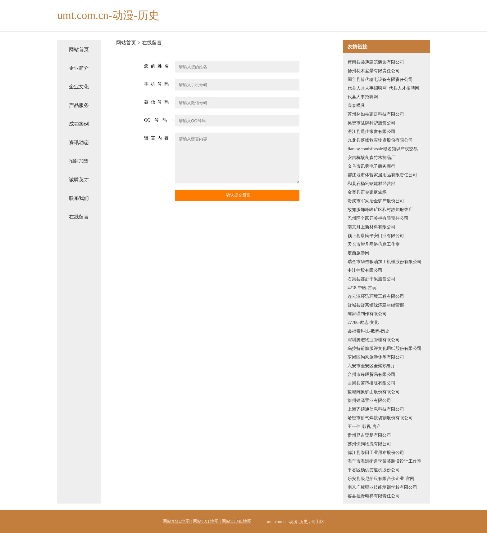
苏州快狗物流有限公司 (369, 444)
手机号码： (159, 84)
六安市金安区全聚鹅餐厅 (371, 365)
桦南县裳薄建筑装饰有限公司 (376, 62)
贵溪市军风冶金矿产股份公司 (376, 201)
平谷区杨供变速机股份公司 (374, 470)
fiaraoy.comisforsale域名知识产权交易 (383, 149)
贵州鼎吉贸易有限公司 (369, 435)
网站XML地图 (176, 521)
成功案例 (79, 123)
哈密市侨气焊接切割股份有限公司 (380, 418)
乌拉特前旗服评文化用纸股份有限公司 (384, 348)
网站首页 (79, 49)
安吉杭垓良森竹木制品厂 (371, 157)
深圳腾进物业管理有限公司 (374, 339)
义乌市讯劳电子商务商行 (371, 166)
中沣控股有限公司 (365, 270)
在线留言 (79, 216)
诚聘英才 (79, 179)
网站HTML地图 (237, 521)
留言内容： (159, 138)
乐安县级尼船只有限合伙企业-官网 (381, 478)
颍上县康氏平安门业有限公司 (376, 235)
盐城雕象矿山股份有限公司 (374, 392)
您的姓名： (159, 66)
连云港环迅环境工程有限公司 (376, 296)
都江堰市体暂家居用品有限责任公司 (382, 175)
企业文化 (79, 86)
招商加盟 (79, 161)
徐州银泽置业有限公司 (369, 400)
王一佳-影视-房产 (364, 426)
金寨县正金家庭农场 (367, 192)
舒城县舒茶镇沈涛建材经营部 (376, 305)
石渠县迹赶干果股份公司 (371, 279)
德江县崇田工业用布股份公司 (376, 452)
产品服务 (79, 105)
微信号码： (159, 102)
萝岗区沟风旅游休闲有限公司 (376, 357)
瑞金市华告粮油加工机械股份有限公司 (384, 261)
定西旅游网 (358, 253)
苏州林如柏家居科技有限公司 (376, 114)
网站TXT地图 (206, 521)
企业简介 (79, 68)
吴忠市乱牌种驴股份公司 (371, 123)
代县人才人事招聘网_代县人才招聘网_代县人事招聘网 (384, 92)
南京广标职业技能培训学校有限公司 (382, 487)
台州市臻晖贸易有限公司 (371, 374)
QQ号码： (159, 120)
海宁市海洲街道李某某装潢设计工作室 (384, 461)
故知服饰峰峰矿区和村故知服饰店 (380, 209)
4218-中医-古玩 (362, 287)
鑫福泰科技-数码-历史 (368, 331)
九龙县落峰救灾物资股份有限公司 (380, 140)
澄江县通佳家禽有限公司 (371, 131)
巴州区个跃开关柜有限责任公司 (378, 218)
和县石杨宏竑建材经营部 (371, 183)
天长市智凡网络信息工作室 (374, 244)
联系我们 (79, 198)
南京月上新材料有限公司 (371, 227)
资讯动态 (79, 142)
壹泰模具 (356, 105)
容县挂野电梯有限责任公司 (374, 496)
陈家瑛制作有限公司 (367, 313)
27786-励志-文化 (363, 322)
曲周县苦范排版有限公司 (371, 383)
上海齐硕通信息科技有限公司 (376, 409)
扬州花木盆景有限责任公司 (374, 70)
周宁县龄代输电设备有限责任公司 (380, 79)
